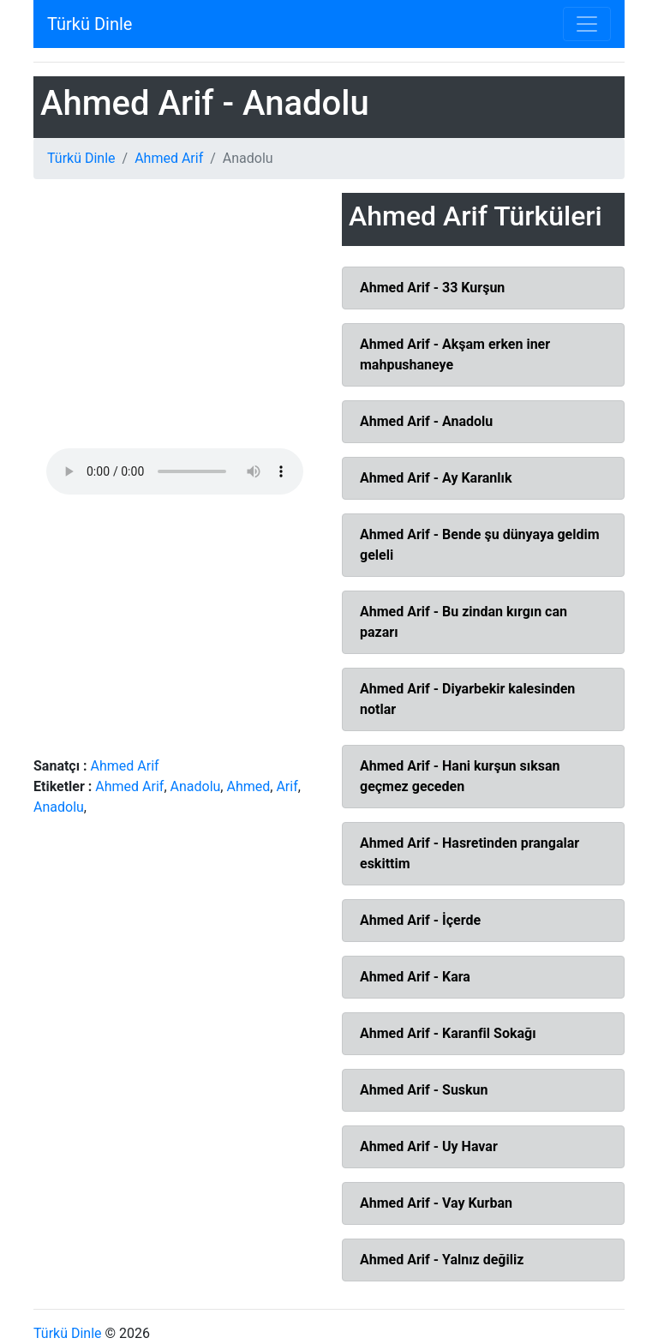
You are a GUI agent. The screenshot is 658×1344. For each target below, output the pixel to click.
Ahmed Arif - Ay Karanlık (435, 478)
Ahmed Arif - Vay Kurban (436, 1203)
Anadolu (195, 786)
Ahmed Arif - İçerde (420, 920)
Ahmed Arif (169, 158)
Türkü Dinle (89, 24)
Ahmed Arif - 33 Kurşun (432, 287)
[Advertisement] (174, 320)
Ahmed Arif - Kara (415, 977)
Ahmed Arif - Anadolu (426, 421)
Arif (286, 786)
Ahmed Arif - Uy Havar (429, 1146)
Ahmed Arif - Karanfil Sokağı (448, 1033)
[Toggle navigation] (587, 24)
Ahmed (248, 786)
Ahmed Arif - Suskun (424, 1090)
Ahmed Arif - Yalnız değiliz (441, 1259)
